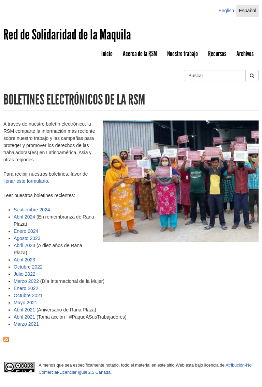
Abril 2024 (24, 217)
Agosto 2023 (27, 238)
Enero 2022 (26, 288)
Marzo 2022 (26, 281)
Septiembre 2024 (32, 209)
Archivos (244, 53)
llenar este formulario (25, 181)
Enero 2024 (26, 231)
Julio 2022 (24, 274)
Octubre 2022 (28, 267)
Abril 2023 (24, 245)
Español (247, 10)
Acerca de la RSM (140, 53)
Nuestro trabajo (182, 53)
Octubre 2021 (28, 295)
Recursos (217, 53)
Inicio (107, 53)
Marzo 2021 (26, 324)
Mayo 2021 (25, 302)
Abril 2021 (24, 309)
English (226, 10)
